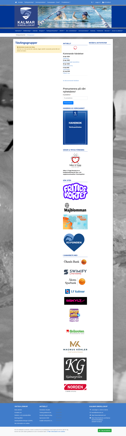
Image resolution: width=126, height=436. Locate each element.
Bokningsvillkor (19, 418)
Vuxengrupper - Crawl (53, 2)
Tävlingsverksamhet (51, 30)
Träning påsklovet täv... (45, 412)
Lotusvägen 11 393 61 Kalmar (100, 409)
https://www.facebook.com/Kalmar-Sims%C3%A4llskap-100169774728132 (101, 419)
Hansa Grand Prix (68, 65)
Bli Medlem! (106, 2)
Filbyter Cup (66, 73)
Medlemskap (26, 30)
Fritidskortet (100, 30)
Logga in (97, 2)
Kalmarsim (18, 30)
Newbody (92, 30)
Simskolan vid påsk (44, 409)
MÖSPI (62, 30)
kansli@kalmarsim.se (97, 412)
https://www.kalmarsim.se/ (99, 415)
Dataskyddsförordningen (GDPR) (23, 420)
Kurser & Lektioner (117, 30)
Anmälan (20, 2)
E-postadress (66, 94)
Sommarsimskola (40, 2)
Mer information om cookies (22, 423)
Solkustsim (66, 58)
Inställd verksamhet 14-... (46, 420)
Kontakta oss (18, 412)
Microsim (107, 30)
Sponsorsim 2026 (44, 418)
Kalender (35, 30)
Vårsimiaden (66, 69)
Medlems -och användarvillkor (23, 415)
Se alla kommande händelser (71, 80)
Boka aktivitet (18, 409)
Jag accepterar (104, 430)
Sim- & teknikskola (71, 30)
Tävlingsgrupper (30, 35)
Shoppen (41, 30)
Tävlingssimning (28, 2)
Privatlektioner (65, 2)
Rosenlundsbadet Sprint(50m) (71, 62)
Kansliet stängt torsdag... (46, 415)
